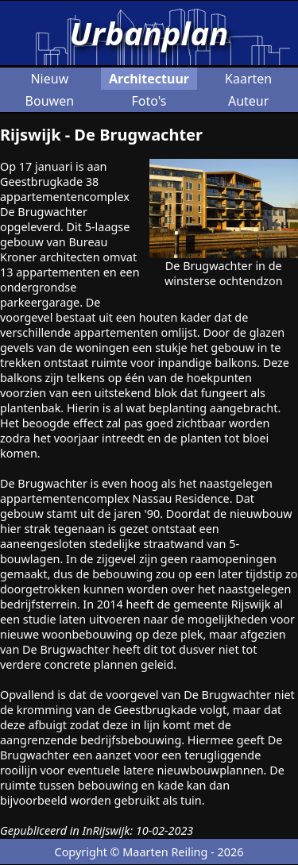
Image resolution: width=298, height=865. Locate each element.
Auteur (248, 101)
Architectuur (149, 78)
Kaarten (248, 78)
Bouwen (49, 101)
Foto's (148, 101)
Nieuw (49, 78)
